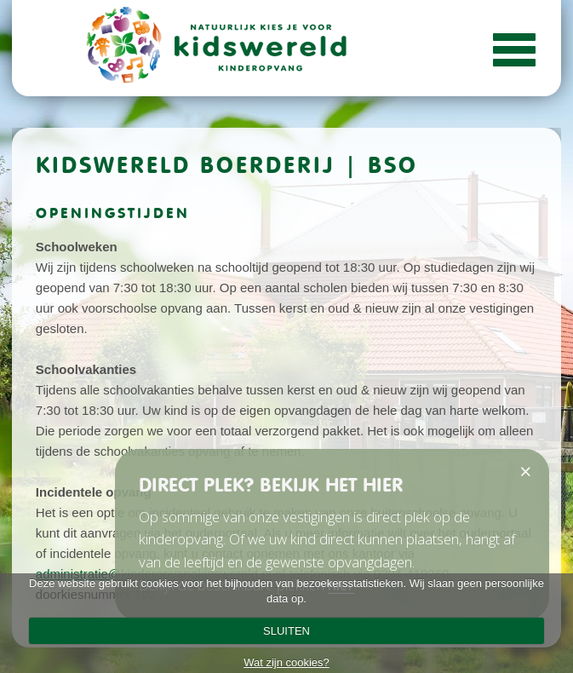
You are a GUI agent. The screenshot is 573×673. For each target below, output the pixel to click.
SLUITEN (286, 630)
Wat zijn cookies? (286, 662)
